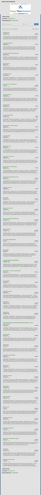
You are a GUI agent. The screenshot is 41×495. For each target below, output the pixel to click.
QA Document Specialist (8, 43)
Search (36, 24)
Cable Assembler (6, 344)
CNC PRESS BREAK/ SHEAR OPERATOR (11, 267)
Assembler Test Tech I (7, 192)
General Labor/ (6, 354)
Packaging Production (7, 299)
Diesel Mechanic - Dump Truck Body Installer (12, 278)
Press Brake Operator (7, 75)
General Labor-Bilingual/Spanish (9, 246)
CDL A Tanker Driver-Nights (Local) (10, 85)
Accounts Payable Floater (8, 117)
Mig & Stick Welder (7, 408)
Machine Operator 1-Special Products (10, 128)
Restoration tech (6, 32)
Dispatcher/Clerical (7, 235)
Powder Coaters (6, 376)
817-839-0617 (15, 20)
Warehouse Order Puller (8, 213)
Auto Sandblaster (6, 289)
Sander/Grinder (6, 397)
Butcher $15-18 (6, 419)
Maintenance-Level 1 (7, 149)
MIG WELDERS (6, 257)
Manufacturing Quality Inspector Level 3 (11, 181)
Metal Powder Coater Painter (9, 473)
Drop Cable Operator (7, 96)
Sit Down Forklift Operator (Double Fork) (11, 224)
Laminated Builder (6, 139)
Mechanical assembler (7, 386)
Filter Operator (6, 310)
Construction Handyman (8, 429)
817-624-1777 (11, 18)
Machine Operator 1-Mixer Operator (10, 171)
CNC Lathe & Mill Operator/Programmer (11, 54)
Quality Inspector (6, 64)
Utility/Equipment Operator (8, 440)
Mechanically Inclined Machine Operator (11, 451)
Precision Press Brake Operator (9, 365)
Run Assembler (6, 321)
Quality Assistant (6, 107)
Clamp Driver (5, 462)
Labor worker (5, 203)
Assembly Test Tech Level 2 (8, 160)
